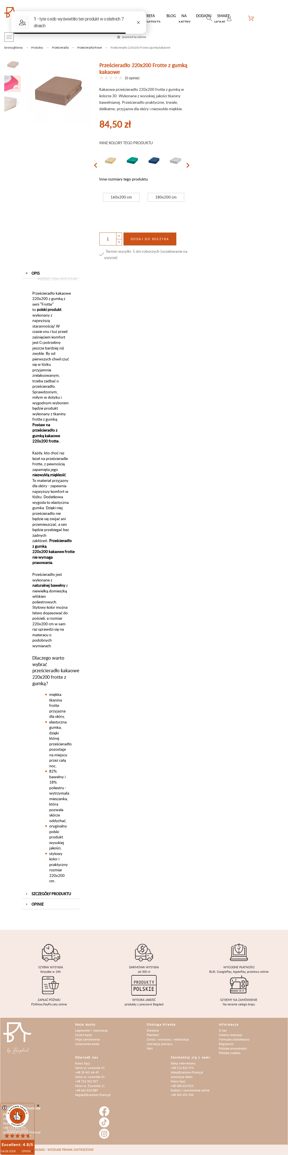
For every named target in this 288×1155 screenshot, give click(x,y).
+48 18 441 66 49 (87, 1072)
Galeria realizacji (230, 1035)
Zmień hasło (83, 1035)
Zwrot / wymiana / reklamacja (168, 1039)
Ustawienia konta (87, 1044)
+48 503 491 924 (182, 1095)
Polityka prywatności (233, 1048)
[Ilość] (107, 239)
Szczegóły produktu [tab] (47, 893)
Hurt (150, 1048)
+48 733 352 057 (86, 1081)
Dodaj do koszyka (150, 239)
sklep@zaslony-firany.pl (187, 1072)
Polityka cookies (229, 1053)
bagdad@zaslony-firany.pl (93, 1095)
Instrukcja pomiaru (159, 1044)
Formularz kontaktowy (234, 1039)
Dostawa (153, 1030)
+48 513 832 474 (182, 1068)
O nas (223, 1030)
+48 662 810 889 (86, 1090)
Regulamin (226, 1044)
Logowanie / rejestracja (91, 1030)
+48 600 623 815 (182, 1086)
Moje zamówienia (87, 1039)
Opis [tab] (50, 274)
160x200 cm (121, 197)
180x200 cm (166, 197)
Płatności (153, 1035)
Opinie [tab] (34, 904)
